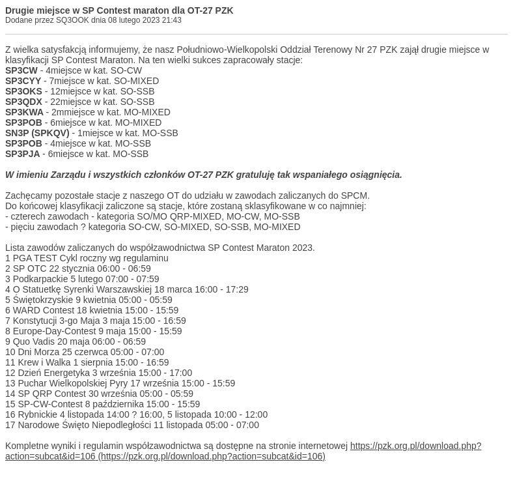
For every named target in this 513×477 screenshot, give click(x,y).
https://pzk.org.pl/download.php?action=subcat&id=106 (243, 451)
